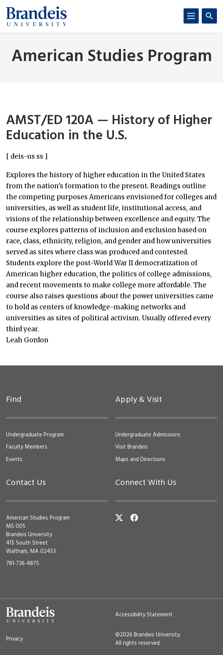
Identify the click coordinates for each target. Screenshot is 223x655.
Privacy (14, 639)
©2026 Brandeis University (147, 634)
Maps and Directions (140, 459)
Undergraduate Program (35, 434)
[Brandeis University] (36, 16)
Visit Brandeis (131, 447)
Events (14, 459)
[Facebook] (134, 517)
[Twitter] (119, 517)
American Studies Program (111, 57)
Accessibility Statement (144, 614)
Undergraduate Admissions (148, 434)
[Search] (209, 16)
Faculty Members (26, 447)
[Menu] (191, 16)
